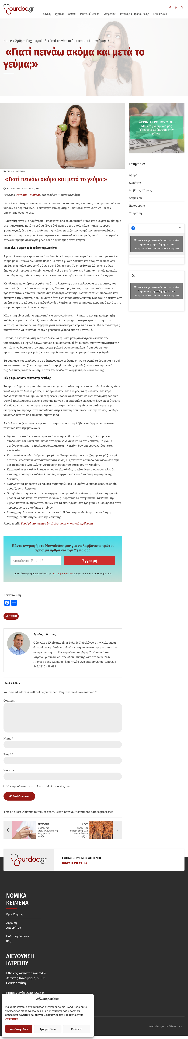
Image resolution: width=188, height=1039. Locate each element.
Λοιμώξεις (136, 198)
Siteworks (175, 1026)
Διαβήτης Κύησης (140, 190)
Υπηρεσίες (110, 14)
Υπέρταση (135, 213)
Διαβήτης (135, 182)
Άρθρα (72, 14)
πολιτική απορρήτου (62, 573)
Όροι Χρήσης (14, 914)
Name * (8, 738)
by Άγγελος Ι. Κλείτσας (20, 188)
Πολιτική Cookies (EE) (17, 938)
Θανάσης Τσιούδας (28, 194)
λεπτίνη (11, 616)
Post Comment (21, 796)
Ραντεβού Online (89, 14)
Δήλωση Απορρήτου (13, 925)
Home (8, 41)
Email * (8, 754)
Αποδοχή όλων (19, 1029)
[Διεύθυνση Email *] (36, 560)
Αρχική (47, 14)
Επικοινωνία (160, 14)
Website (9, 770)
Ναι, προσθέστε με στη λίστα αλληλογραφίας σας (37, 786)
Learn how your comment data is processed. (85, 811)
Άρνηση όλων (47, 1029)
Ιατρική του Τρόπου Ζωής (134, 14)
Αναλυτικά (11, 1018)
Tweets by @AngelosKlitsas (156, 291)
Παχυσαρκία (35, 41)
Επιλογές (76, 1029)
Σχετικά (59, 14)
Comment (10, 700)
